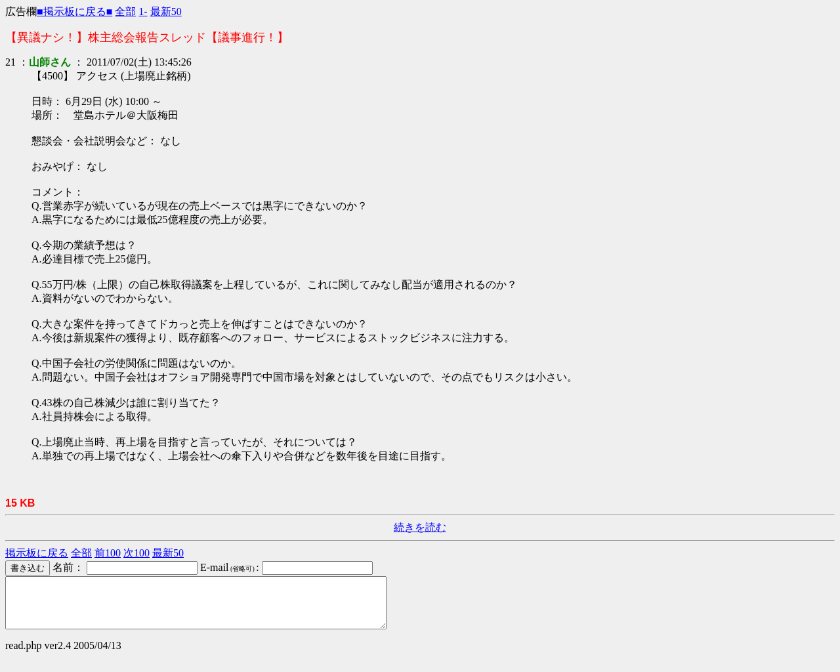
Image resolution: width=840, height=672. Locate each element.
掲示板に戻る (36, 552)
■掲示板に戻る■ (74, 11)
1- (142, 11)
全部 (125, 11)
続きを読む (420, 527)
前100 (107, 552)
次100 (136, 552)
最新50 (166, 11)
